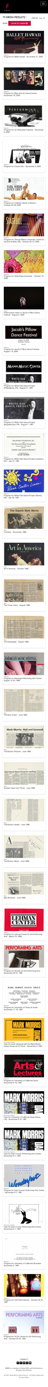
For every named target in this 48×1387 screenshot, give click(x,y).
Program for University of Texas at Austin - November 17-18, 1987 (21, 1008)
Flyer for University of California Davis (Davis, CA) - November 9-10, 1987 (22, 1118)
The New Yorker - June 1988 (15, 715)
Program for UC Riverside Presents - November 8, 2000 (24, 131)
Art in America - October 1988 (16, 569)
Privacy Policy (24, 1377)
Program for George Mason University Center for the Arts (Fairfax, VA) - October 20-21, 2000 (24, 240)
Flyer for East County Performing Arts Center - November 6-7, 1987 (23, 1155)
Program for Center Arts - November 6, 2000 (22, 166)
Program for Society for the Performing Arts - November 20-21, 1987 (22, 972)
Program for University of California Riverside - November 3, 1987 (23, 1264)
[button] (44, 18)
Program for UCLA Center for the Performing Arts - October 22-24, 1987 (22, 1337)
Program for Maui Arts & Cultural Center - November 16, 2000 (21, 94)
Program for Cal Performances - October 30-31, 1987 (23, 1301)
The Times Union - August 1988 (17, 605)
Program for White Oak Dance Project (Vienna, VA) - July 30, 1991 (23, 496)
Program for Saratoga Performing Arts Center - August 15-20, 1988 (23, 679)
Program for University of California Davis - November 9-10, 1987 (21, 1081)
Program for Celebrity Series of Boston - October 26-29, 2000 (20, 204)
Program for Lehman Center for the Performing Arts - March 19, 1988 (23, 935)
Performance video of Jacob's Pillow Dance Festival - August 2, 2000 (22, 314)
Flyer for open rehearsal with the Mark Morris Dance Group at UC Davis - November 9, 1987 (23, 1045)
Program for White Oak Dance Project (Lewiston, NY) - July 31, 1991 (24, 460)
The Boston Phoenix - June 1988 (17, 751)
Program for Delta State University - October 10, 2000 (24, 277)
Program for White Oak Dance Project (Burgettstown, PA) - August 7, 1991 (19, 423)
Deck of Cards (19, 23)
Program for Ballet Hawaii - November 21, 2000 (23, 57)
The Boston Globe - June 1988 (16, 861)
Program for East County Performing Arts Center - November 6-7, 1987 (24, 1191)
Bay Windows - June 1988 (14, 898)
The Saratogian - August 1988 (16, 642)
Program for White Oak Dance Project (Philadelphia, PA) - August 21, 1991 (19, 387)
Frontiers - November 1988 (15, 532)
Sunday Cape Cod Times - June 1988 (19, 788)
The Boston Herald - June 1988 (16, 824)
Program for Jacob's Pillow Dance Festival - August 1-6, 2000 (22, 350)
